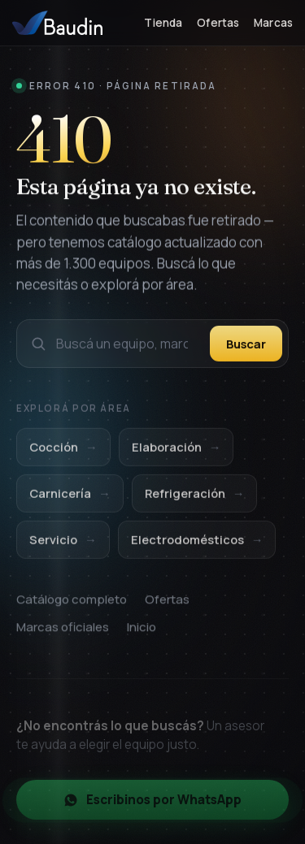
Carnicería (70, 500)
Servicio (63, 545)
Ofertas (218, 22)
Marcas (273, 22)
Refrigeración (195, 500)
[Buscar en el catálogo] (128, 345)
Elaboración (176, 453)
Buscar (246, 345)
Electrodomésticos (197, 545)
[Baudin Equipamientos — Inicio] (57, 23)
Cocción (63, 453)
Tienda (163, 22)
